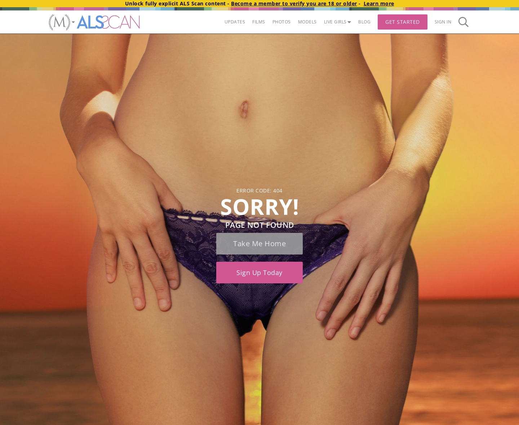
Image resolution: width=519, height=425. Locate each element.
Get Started (402, 21)
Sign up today (259, 272)
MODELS (307, 22)
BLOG (364, 22)
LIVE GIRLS (337, 22)
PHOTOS (281, 22)
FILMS (258, 22)
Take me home (259, 243)
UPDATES (235, 22)
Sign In (443, 22)
